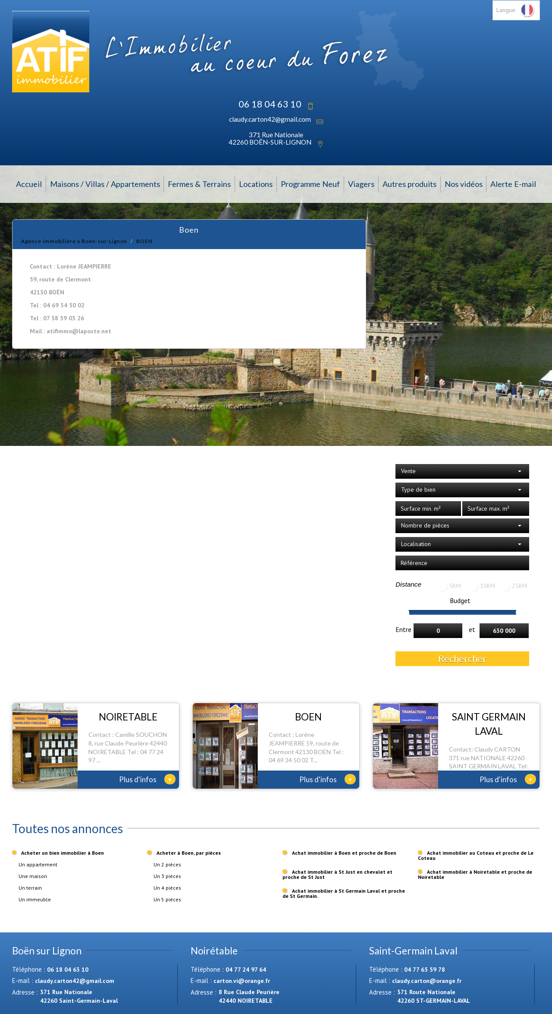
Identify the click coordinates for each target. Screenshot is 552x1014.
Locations (256, 184)
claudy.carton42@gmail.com (270, 119)
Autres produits (409, 184)
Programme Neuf (310, 184)
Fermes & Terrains (199, 184)
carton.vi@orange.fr (241, 981)
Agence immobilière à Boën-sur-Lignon (74, 241)
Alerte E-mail (513, 184)
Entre (403, 629)
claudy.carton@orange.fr (426, 981)
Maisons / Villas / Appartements (105, 184)
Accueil (29, 184)
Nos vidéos (464, 184)
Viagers (361, 184)
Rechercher (462, 658)
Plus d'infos (147, 779)
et (472, 629)
